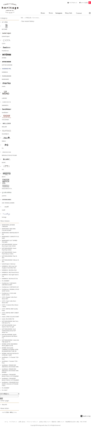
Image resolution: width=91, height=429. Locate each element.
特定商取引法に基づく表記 (72, 422)
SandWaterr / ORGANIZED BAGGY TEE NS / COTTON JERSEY (10, 379)
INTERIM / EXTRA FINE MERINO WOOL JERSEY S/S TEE (10, 344)
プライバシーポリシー (32, 422)
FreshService (5, 51)
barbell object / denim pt (8, 264)
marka (3, 86)
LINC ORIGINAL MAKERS (8, 203)
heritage (4, 217)
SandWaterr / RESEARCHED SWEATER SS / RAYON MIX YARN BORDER (10, 370)
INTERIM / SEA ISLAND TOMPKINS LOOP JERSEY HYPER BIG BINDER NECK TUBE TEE (10, 349)
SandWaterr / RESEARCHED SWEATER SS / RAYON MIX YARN (10, 366)
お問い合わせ (21, 422)
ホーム (6, 422)
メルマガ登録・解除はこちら (9, 412)
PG (2, 148)
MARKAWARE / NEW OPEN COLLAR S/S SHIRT (8, 229)
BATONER (4, 29)
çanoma (4, 196)
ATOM (84, 422)
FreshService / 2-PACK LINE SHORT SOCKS (9, 294)
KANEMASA (5, 72)
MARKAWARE (5, 79)
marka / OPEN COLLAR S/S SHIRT (10, 316)
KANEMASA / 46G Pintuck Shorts (10, 272)
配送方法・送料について (58, 422)
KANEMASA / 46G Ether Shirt (9, 270)
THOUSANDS (5, 119)
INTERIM (4, 58)
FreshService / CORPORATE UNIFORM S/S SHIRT (9, 284)
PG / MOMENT (5, 281)
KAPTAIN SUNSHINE (7, 65)
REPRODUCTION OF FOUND (9, 155)
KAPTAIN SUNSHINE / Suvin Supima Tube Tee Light (9, 326)
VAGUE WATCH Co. (7, 188)
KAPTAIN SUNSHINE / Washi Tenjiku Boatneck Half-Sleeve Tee (9, 336)
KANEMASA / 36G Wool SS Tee (10, 278)
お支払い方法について (45, 422)
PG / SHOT (4, 390)
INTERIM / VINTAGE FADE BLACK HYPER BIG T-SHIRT (10, 354)
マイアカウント (73, 2)
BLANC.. (4, 162)
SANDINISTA (5, 105)
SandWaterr (5, 112)
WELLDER (4, 127)
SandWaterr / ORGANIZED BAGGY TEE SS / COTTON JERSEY (10, 375)
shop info (4, 404)
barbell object (5, 36)
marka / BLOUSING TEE (8, 319)
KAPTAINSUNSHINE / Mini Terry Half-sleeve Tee (10, 322)
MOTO (3, 177)
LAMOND (4, 98)
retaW (3, 210)
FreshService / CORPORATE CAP (10, 287)
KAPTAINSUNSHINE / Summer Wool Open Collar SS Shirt (9, 245)
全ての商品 (5, 22)
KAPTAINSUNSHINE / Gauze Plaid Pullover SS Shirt (9, 253)
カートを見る (86, 2)
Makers (4, 141)
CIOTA (3, 43)
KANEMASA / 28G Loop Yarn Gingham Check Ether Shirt (9, 267)
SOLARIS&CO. (5, 134)
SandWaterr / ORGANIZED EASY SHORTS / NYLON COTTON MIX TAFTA (10, 384)
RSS (81, 422)
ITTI (3, 169)
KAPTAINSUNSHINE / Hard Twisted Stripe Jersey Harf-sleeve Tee (9, 330)
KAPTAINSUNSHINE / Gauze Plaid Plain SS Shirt (9, 249)
